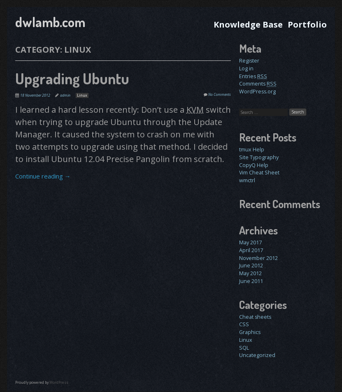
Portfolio (307, 24)
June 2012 (251, 265)
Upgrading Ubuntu (72, 78)
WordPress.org (257, 91)
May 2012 (250, 273)
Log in (246, 68)
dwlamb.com (50, 22)
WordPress (58, 382)
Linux (82, 95)
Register (249, 60)
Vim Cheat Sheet (259, 172)
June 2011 (251, 281)
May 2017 (250, 242)
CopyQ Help (253, 165)
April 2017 (251, 250)
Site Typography (259, 157)
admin (65, 95)
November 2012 (258, 258)
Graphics (250, 332)
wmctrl (247, 180)
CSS (244, 324)
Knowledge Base (248, 24)
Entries (253, 76)
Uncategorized (257, 355)
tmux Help (251, 149)
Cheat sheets (255, 316)
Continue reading (43, 176)
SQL (244, 347)
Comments (258, 83)
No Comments (219, 94)
